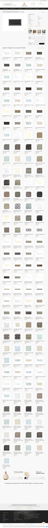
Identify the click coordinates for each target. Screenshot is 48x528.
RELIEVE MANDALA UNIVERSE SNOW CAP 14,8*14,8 (40, 427)
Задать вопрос (18, 508)
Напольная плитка (20, 8)
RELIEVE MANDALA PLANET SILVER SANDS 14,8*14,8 (40, 401)
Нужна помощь (30, 508)
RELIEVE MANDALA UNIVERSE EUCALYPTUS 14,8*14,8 (29, 440)
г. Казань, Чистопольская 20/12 (8, 3)
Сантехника (43, 8)
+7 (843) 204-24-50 (7, 4)
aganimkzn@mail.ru (37, 506)
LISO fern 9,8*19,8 (28, 127)
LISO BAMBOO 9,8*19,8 (7, 115)
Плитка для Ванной (16, 518)
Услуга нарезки (37, 8)
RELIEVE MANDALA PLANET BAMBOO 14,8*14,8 (28, 401)
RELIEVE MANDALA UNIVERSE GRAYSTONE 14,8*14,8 (18, 453)
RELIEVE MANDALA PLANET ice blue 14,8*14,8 (28, 427)
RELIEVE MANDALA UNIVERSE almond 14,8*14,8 (39, 453)
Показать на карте (37, 514)
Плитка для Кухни (16, 516)
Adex (8, 10)
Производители (5, 8)
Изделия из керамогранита (44, 34)
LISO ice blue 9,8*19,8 (7, 139)
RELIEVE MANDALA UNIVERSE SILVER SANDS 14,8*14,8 (18, 440)
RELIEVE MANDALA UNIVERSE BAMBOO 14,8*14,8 (6, 440)
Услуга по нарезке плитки (40, 472)
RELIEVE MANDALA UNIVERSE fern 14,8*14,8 (28, 453)
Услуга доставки (18, 472)
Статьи (4, 515)
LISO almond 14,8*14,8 (18, 163)
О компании (4, 514)
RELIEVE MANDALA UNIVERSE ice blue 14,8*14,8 (6, 466)
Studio (10, 10)
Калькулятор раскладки (38, 26)
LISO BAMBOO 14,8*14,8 (29, 139)
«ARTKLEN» (32, 524)
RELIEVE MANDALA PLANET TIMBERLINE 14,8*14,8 (17, 414)
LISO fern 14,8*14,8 (6, 163)
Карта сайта (9, 524)
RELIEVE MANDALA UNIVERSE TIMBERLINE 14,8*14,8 (40, 440)
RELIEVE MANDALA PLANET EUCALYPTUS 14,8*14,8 (7, 414)
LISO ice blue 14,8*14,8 (29, 163)
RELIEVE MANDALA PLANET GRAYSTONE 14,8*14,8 (39, 414)
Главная (3, 10)
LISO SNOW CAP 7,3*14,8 (18, 81)
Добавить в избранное (31, 26)
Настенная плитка (12, 8)
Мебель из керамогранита (29, 8)
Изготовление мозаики (39, 34)
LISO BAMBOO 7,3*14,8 (29, 81)
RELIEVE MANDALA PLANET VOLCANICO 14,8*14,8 (29, 414)
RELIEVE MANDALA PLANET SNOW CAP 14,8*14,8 (17, 401)
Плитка (6, 10)
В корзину (41, 43)
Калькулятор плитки (11, 0)
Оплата (3, 0)
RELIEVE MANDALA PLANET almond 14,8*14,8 (17, 427)
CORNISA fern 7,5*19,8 (7, 376)
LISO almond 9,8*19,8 (40, 127)
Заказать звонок (13, 4)
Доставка (7, 0)
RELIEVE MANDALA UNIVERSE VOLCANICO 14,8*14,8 (7, 453)
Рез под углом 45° (34, 34)
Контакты (16, 0)
